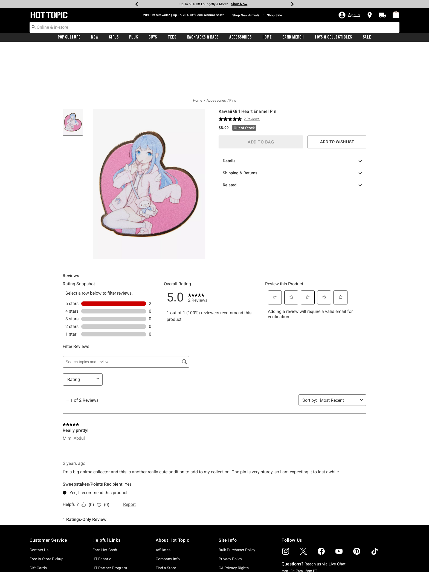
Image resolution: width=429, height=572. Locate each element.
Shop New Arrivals (245, 15)
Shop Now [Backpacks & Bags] (239, 4)
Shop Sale (274, 15)
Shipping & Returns (293, 125)
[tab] (75, 77)
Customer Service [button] (48, 492)
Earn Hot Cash (104, 502)
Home (267, 37)
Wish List (100, 557)
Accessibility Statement (238, 538)
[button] (349, 15)
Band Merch (293, 37)
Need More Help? (44, 556)
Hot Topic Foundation (174, 538)
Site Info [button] (228, 492)
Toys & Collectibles (333, 37)
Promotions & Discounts (113, 538)
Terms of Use (229, 529)
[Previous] (136, 4)
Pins (232, 53)
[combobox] (214, 27)
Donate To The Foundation (178, 529)
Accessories (240, 37)
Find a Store (166, 520)
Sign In (98, 548)
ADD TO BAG (261, 94)
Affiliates (163, 502)
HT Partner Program (109, 520)
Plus (133, 37)
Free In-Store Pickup (46, 511)
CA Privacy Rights (234, 520)
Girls (114, 37)
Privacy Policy (230, 511)
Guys (153, 37)
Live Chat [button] (337, 516)
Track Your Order (44, 547)
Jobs (160, 547)
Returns (36, 529)
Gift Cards (38, 520)
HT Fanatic (101, 511)
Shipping (37, 538)
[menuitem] (395, 14)
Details (293, 113)
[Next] (292, 4)
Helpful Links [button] (106, 492)
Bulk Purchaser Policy (237, 502)
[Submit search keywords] (34, 27)
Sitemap (226, 547)
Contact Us (39, 502)
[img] (286, 503)
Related (293, 137)
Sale (367, 37)
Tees (172, 37)
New (94, 37)
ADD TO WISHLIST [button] (337, 94)
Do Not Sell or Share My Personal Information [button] (238, 557)
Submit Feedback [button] (322, 537)
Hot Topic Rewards (108, 529)
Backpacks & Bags (203, 37)
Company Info (168, 511)
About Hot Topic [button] (172, 492)
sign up (388, 560)
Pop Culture (69, 37)
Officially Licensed (171, 556)
